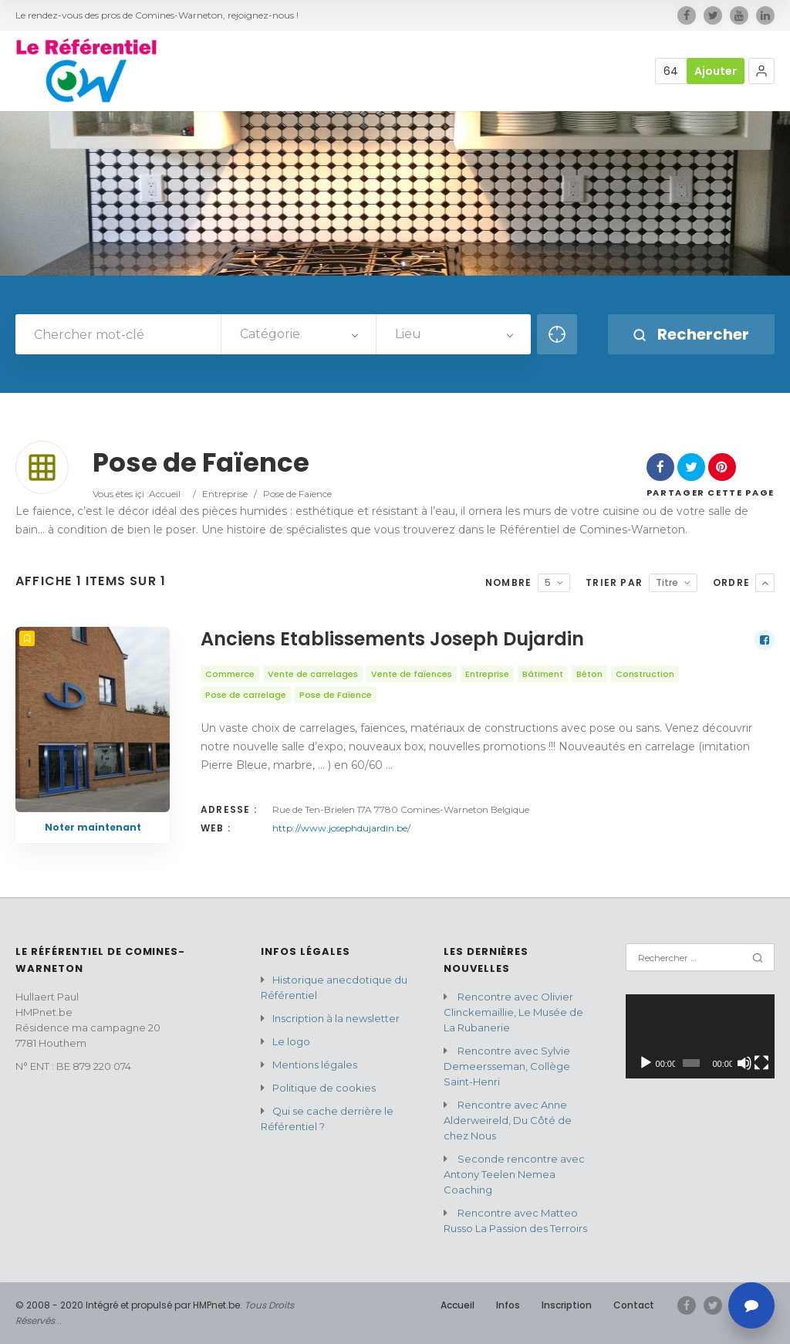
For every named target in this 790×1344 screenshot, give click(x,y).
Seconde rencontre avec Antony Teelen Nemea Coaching (514, 1174)
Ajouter (715, 71)
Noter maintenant (93, 827)
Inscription (567, 1305)
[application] (700, 1036)
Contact (633, 1305)
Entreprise (225, 493)
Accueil (165, 493)
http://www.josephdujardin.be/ (341, 828)
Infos (508, 1305)
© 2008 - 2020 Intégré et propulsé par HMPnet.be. (128, 1305)
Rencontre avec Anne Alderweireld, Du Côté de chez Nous (508, 1120)
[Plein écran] (761, 1063)
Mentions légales (314, 1064)
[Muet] (744, 1063)
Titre (667, 582)
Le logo (291, 1041)
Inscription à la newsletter (336, 1018)
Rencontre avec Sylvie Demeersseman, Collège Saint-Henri (507, 1066)
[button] (761, 71)
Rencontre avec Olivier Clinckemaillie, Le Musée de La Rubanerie (513, 1012)
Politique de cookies (324, 1088)
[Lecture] (645, 1063)
